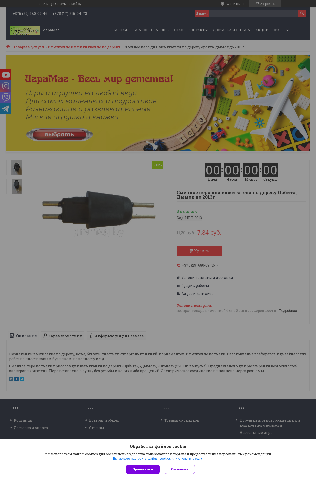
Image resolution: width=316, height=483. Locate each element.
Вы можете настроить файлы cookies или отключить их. (156, 458)
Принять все (143, 469)
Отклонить (179, 469)
